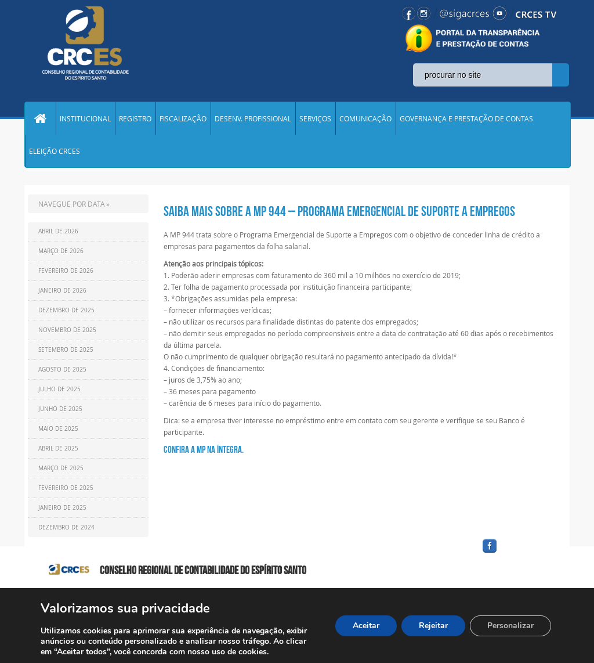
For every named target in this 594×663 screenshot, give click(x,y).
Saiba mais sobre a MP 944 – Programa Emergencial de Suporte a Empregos (339, 211)
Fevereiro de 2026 (65, 271)
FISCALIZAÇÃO (183, 118)
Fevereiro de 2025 (65, 488)
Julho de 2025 (59, 389)
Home (40, 118)
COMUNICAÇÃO (365, 118)
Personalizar (510, 625)
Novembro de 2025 (67, 330)
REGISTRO (135, 118)
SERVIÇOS (315, 118)
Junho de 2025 (60, 409)
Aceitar (366, 625)
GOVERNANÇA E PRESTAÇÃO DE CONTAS (466, 118)
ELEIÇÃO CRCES (54, 151)
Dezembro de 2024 (66, 527)
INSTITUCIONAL (85, 118)
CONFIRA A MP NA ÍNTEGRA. (204, 449)
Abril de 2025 (58, 448)
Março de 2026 (61, 251)
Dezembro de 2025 (66, 310)
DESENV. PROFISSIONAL (253, 118)
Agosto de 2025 (62, 369)
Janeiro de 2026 (62, 290)
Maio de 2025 (58, 429)
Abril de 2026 (58, 231)
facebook (517, 553)
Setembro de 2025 (65, 350)
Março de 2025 (61, 468)
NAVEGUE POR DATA (71, 203)
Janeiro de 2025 (62, 507)
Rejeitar (433, 625)
